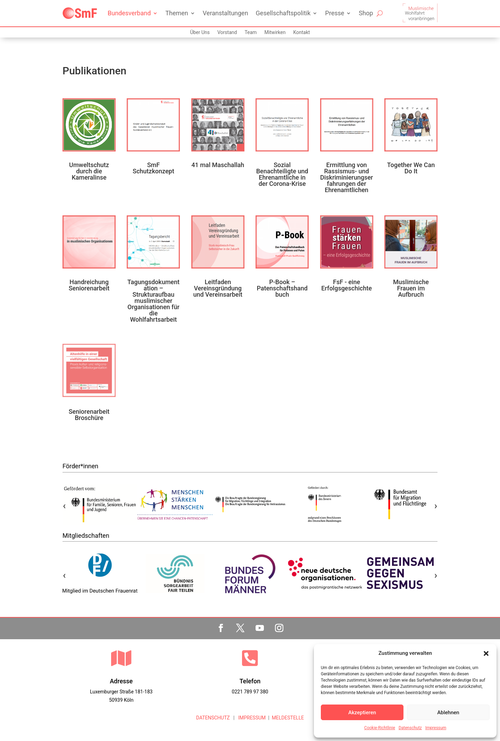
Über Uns (200, 32)
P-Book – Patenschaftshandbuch (282, 288)
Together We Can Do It (411, 168)
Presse (334, 13)
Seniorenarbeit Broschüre (89, 414)
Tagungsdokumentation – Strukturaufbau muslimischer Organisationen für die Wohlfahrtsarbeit (153, 300)
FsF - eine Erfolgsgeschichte (346, 285)
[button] (486, 653)
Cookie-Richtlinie (379, 727)
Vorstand (227, 32)
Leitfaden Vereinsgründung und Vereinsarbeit (217, 288)
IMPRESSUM (251, 718)
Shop (366, 13)
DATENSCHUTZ (213, 718)
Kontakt (301, 32)
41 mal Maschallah (217, 164)
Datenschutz (410, 727)
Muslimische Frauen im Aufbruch (411, 288)
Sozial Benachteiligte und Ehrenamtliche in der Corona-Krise (282, 174)
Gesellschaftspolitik (283, 13)
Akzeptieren (362, 712)
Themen (176, 13)
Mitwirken (274, 32)
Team (250, 32)
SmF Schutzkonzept (153, 168)
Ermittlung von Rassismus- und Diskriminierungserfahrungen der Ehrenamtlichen (346, 177)
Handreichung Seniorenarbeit (89, 285)
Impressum (435, 727)
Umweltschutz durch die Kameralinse (89, 171)
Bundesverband (129, 13)
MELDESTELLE (288, 718)
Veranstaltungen (225, 13)
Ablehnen (448, 712)
